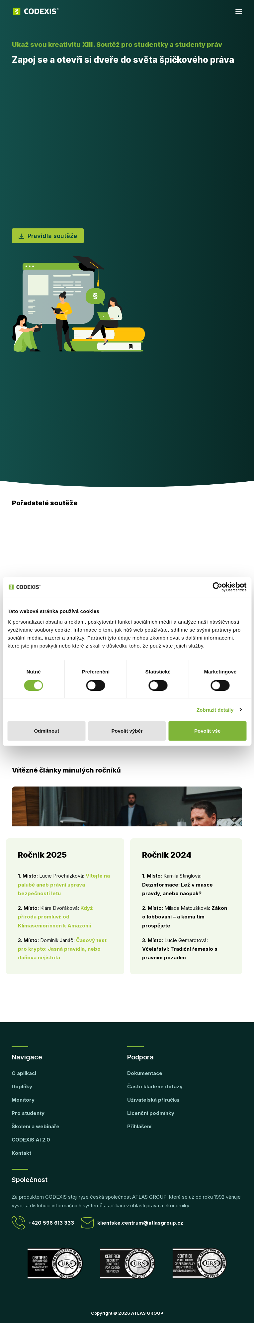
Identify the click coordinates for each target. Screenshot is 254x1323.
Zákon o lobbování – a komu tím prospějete (184, 917)
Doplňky (22, 1086)
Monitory (23, 1100)
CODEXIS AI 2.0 (31, 1140)
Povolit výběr (126, 731)
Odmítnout (46, 731)
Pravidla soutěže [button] (48, 235)
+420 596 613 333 (43, 1223)
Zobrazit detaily (215, 710)
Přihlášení (139, 1126)
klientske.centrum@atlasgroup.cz (132, 1223)
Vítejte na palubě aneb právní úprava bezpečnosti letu (64, 885)
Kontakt (21, 1153)
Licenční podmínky (150, 1113)
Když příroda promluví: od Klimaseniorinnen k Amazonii (55, 917)
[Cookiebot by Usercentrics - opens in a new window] (217, 587)
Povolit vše (207, 731)
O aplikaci (24, 1073)
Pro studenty (28, 1113)
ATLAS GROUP (147, 1313)
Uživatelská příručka (153, 1100)
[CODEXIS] (36, 11)
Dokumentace (144, 1073)
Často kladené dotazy (155, 1086)
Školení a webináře (35, 1126)
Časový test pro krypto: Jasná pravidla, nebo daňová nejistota (62, 949)
